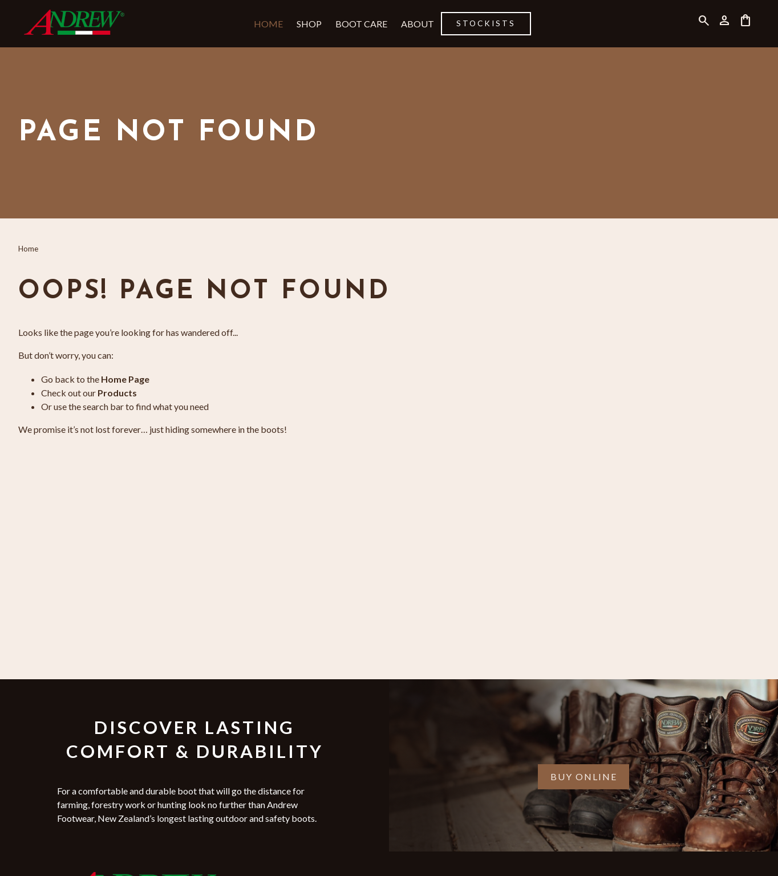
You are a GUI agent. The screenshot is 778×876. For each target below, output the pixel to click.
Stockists (486, 23)
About (417, 23)
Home (268, 23)
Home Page (125, 379)
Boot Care (361, 23)
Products (117, 392)
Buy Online (583, 776)
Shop (309, 23)
